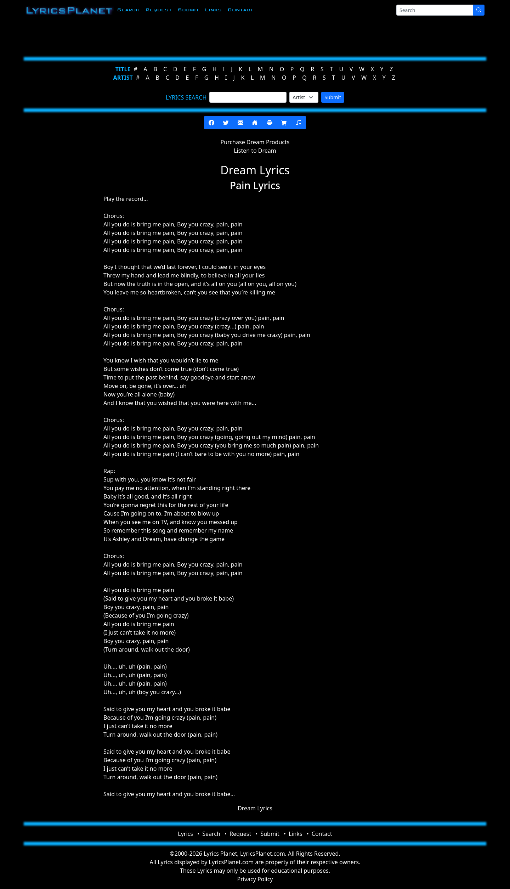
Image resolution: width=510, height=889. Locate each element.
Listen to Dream (255, 150)
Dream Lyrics (255, 808)
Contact (240, 10)
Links (213, 10)
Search (128, 10)
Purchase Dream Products (255, 142)
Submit (188, 10)
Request (158, 10)
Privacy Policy (255, 879)
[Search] (435, 10)
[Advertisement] (220, 37)
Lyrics (185, 834)
